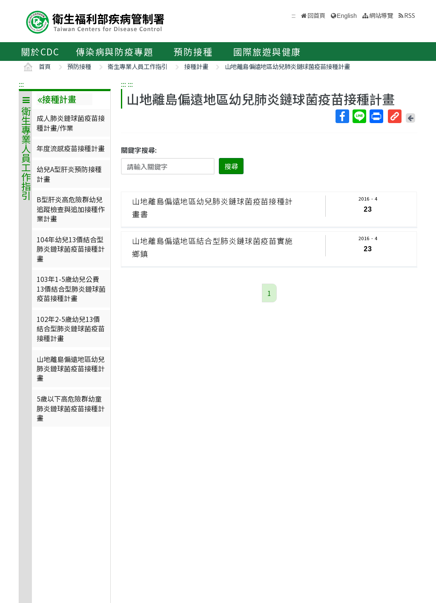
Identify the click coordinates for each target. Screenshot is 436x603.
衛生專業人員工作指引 (137, 66)
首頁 (45, 66)
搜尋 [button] (231, 166)
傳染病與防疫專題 (114, 51)
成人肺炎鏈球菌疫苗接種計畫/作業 (71, 122)
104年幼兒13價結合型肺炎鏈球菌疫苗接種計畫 (71, 249)
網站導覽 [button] (381, 15)
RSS (409, 15)
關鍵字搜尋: (139, 150)
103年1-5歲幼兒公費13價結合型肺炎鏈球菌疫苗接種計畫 (71, 288)
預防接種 (193, 51)
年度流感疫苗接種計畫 (71, 148)
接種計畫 (196, 66)
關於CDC (40, 51)
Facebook (342, 116)
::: (21, 84)
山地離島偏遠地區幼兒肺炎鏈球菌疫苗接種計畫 (287, 66)
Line (359, 116)
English (347, 15)
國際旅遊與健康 (267, 51)
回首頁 (316, 15)
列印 (376, 116)
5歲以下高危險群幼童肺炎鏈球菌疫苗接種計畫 (71, 408)
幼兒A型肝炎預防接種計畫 (69, 174)
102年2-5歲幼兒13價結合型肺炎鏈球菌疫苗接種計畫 (71, 328)
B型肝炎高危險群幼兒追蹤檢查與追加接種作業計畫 (71, 209)
